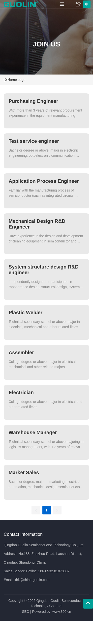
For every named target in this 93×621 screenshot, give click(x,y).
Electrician (21, 392)
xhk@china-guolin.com (32, 580)
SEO (25, 612)
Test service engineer (34, 141)
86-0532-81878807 (54, 571)
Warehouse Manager (33, 432)
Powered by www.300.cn (51, 612)
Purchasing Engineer (33, 101)
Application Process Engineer (44, 181)
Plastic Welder (25, 312)
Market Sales (24, 472)
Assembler (21, 352)
